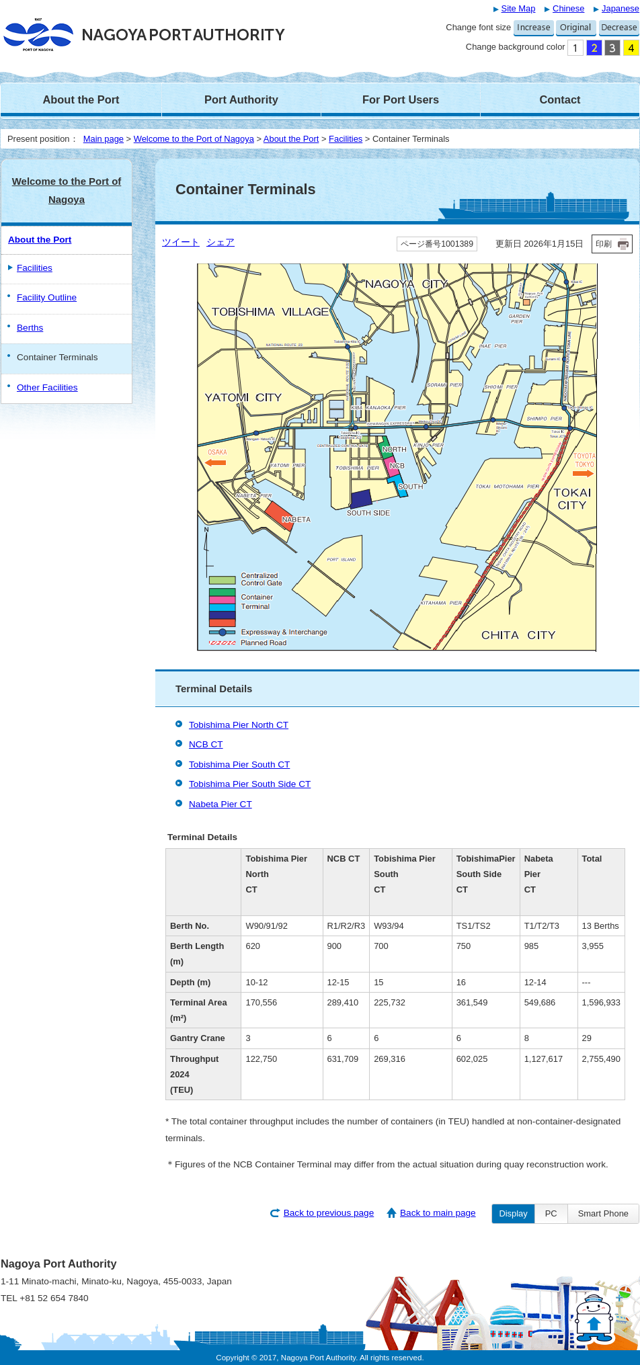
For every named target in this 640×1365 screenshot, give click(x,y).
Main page (103, 139)
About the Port (80, 99)
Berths (30, 328)
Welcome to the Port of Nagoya (194, 139)
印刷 (604, 244)
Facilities (345, 139)
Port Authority (241, 99)
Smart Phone (603, 1213)
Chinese (568, 8)
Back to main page (438, 1213)
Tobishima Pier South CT (239, 764)
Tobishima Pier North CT (238, 725)
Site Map (519, 8)
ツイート (181, 242)
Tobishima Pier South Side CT (250, 784)
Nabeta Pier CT (220, 804)
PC (551, 1213)
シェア (220, 242)
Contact (559, 99)
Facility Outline (47, 297)
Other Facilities (47, 387)
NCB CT (206, 744)
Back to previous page (329, 1213)
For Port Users (400, 99)
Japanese (620, 8)
